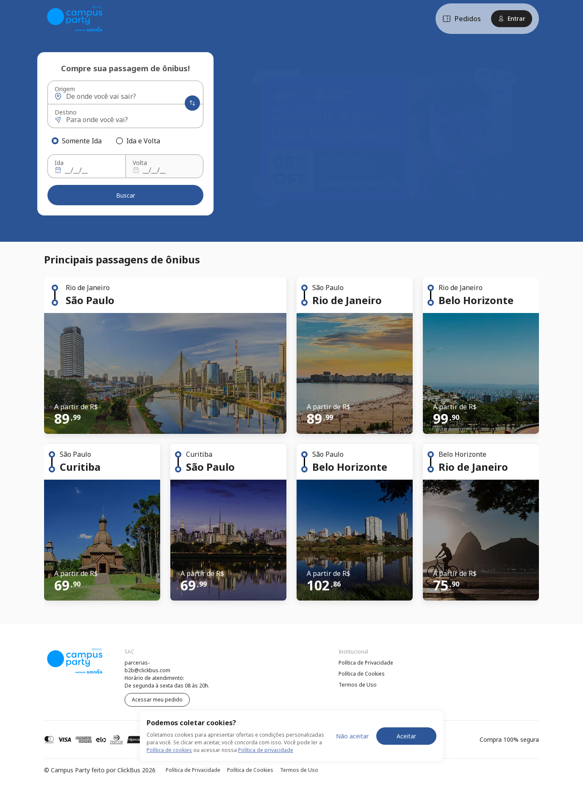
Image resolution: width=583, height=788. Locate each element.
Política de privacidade (265, 750)
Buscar (125, 195)
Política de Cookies (362, 673)
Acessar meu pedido (157, 699)
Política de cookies (169, 750)
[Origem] (126, 96)
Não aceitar (352, 736)
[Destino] (126, 119)
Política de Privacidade (366, 662)
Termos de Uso (358, 684)
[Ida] (85, 170)
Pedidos (461, 18)
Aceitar (406, 736)
